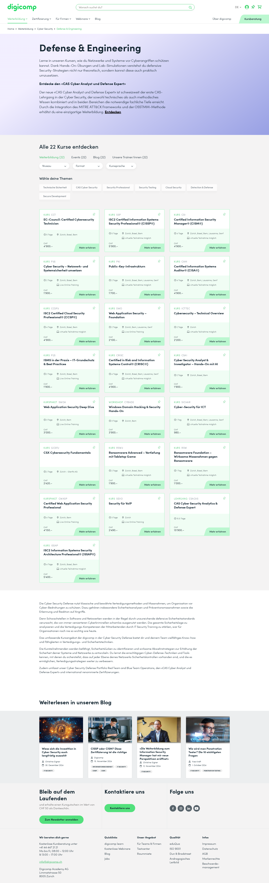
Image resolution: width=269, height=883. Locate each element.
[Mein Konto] (247, 8)
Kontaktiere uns (120, 808)
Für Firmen (62, 18)
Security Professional (118, 187)
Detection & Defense (202, 187)
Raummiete (144, 853)
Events (78, 157)
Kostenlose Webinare (117, 848)
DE (238, 7)
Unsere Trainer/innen (130, 157)
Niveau (46, 166)
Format (80, 166)
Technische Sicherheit (55, 187)
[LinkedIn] (188, 808)
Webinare (82, 18)
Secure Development (54, 196)
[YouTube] (196, 808)
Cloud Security (174, 187)
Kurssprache (117, 166)
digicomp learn (114, 843)
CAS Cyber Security (86, 187)
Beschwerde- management (210, 865)
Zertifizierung (40, 18)
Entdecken (113, 111)
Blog (98, 18)
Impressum (209, 843)
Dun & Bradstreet (180, 853)
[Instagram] (181, 808)
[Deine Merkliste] (253, 7)
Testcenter (143, 848)
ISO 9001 (175, 848)
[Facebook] (173, 808)
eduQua (175, 843)
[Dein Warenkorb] (259, 7)
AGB (205, 853)
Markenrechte (211, 858)
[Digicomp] (22, 7)
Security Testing (147, 187)
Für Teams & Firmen (149, 843)
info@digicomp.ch (50, 861)
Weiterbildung (16, 18)
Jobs (107, 858)
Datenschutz (210, 848)
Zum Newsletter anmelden (61, 819)
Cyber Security (45, 28)
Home (11, 28)
